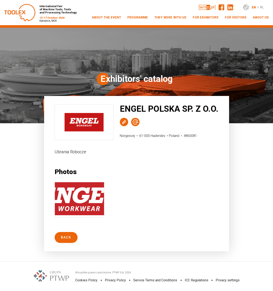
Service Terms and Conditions (155, 280)
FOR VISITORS (236, 17)
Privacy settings (227, 280)
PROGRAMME (137, 17)
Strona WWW (124, 122)
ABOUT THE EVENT (106, 17)
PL (262, 7)
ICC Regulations (196, 280)
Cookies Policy (86, 280)
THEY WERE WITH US (170, 17)
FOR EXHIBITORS (206, 17)
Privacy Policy (115, 280)
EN (254, 7)
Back (66, 237)
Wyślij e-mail (135, 122)
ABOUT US (261, 17)
